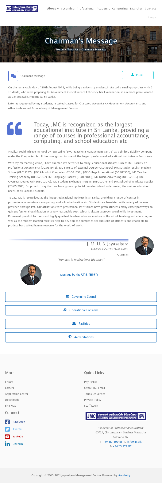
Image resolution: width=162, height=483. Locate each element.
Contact (150, 8)
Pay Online (90, 382)
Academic (103, 8)
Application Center (16, 394)
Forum (9, 382)
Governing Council (81, 297)
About (51, 8)
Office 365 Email (94, 388)
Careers (9, 388)
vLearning (68, 8)
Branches (136, 8)
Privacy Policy (92, 400)
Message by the (79, 274)
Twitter (17, 429)
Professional (85, 8)
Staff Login (91, 405)
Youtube (17, 436)
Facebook (18, 421)
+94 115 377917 (122, 446)
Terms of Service (94, 394)
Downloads (12, 400)
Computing (120, 8)
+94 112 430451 (112, 442)
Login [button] (152, 17)
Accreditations (81, 337)
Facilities (81, 324)
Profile (138, 75)
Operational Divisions (81, 310)
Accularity (124, 475)
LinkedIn (17, 444)
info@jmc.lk (134, 442)
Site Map (10, 405)
